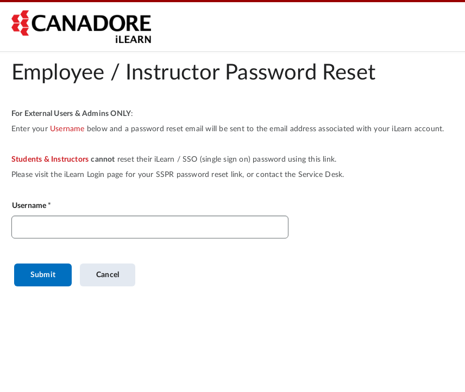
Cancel (107, 275)
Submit (42, 275)
